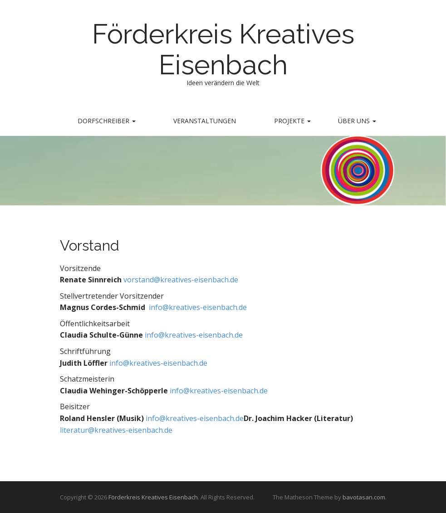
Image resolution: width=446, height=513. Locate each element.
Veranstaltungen (204, 120)
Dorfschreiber (107, 120)
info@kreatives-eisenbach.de (197, 307)
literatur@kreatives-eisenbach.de (116, 430)
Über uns (357, 120)
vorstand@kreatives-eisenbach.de (180, 280)
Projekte (292, 120)
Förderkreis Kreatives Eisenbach (223, 49)
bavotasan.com (364, 497)
